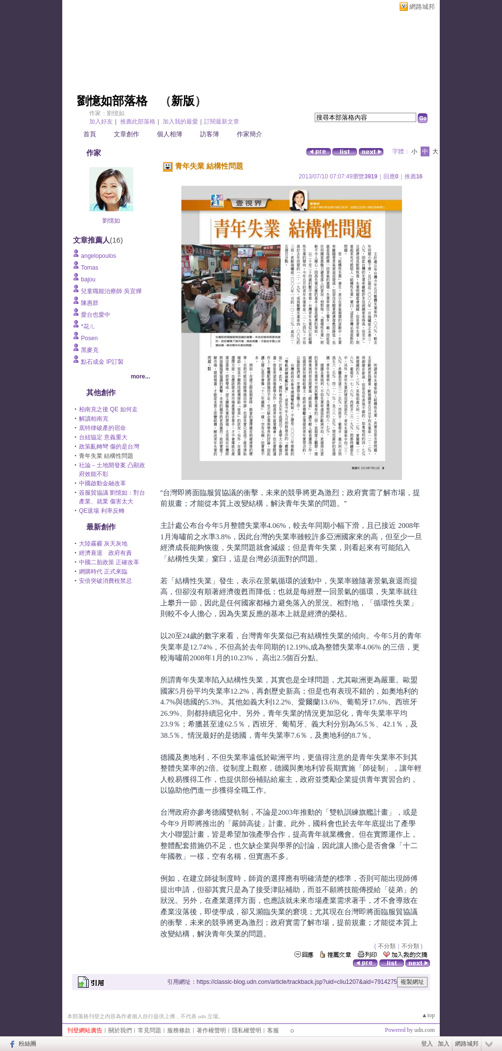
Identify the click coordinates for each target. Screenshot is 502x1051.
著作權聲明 (211, 1030)
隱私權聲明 (246, 1030)
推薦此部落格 (137, 121)
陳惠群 (90, 303)
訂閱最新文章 (221, 121)
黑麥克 (90, 350)
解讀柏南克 (93, 418)
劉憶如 (111, 220)
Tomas (89, 267)
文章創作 (126, 134)
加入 (444, 1043)
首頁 (89, 134)
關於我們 (120, 1030)
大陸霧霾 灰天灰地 (103, 543)
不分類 (387, 946)
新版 (183, 101)
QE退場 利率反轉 (102, 510)
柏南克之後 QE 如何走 (108, 409)
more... (140, 376)
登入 (427, 1043)
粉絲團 (27, 1043)
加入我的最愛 (180, 121)
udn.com (424, 1029)
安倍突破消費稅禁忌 (105, 580)
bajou (88, 279)
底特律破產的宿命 (102, 428)
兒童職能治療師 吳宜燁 (111, 291)
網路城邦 (422, 6)
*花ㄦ (88, 326)
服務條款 (179, 1030)
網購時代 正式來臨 (103, 571)
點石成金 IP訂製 (102, 361)
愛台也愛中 (95, 314)
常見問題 (149, 1030)
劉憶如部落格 (112, 101)
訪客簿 (209, 134)
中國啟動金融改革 (102, 483)
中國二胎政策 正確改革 (109, 562)
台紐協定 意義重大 (103, 437)
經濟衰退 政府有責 (105, 553)
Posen (89, 338)
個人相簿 (169, 134)
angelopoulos (98, 255)
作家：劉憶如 (107, 113)
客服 (273, 1030)
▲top (428, 1015)
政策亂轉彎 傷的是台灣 (109, 446)
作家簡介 (249, 134)
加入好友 (101, 121)
